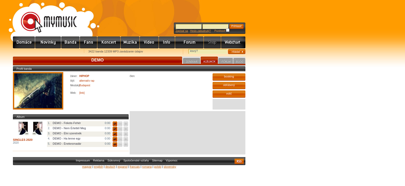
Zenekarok (70, 42)
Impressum (83, 160)
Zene (130, 42)
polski (157, 166)
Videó (149, 42)
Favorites (23, 52)
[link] (82, 92)
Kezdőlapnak (45, 52)
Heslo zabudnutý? (200, 30)
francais (135, 166)
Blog (239, 61)
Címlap (24, 42)
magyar (87, 166)
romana (147, 166)
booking (229, 76)
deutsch (110, 166)
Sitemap (157, 160)
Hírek (48, 42)
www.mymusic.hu (44, 17)
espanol (123, 166)
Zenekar (191, 61)
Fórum (189, 42)
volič (229, 93)
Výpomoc (171, 160)
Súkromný (113, 160)
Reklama (98, 160)
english (98, 166)
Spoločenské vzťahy (136, 160)
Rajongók (88, 42)
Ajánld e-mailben (67, 52)
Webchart (233, 42)
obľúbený (229, 85)
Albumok (209, 61)
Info (167, 42)
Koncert (109, 42)
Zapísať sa (182, 30)
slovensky (170, 166)
